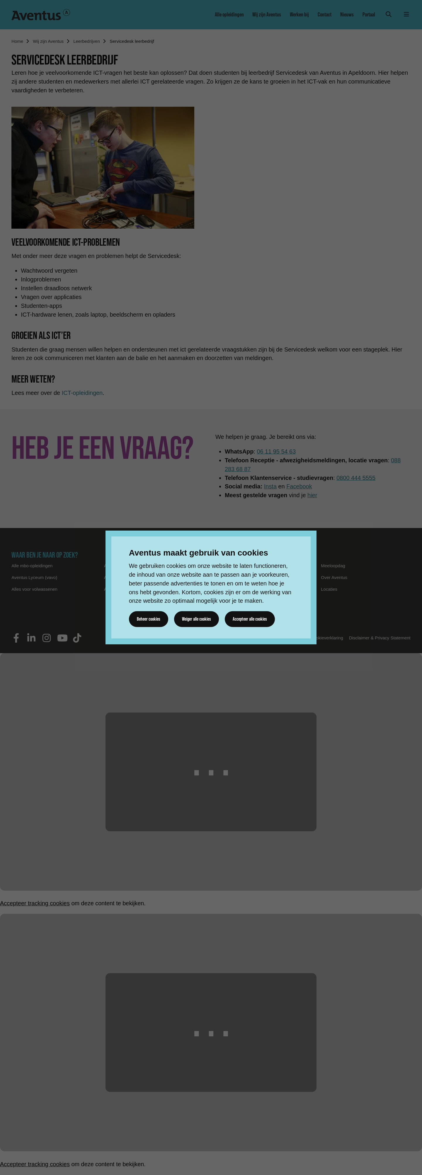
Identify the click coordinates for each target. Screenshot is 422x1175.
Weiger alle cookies (196, 619)
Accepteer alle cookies (250, 619)
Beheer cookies (148, 619)
